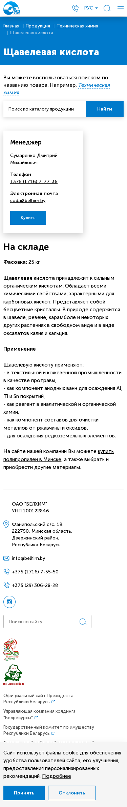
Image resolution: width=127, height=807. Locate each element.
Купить (28, 217)
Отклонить (72, 793)
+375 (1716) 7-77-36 (34, 181)
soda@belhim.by (27, 200)
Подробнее (56, 776)
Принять (24, 793)
